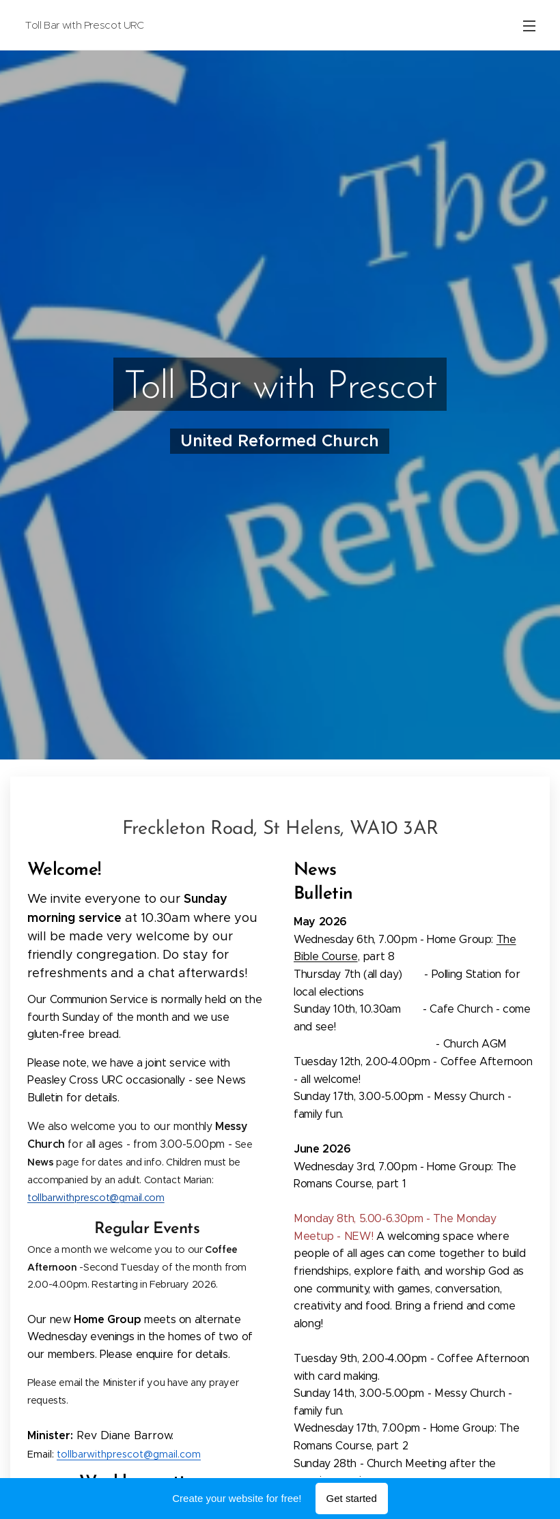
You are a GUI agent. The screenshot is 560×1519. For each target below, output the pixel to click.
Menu (529, 26)
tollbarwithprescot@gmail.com (96, 1197)
